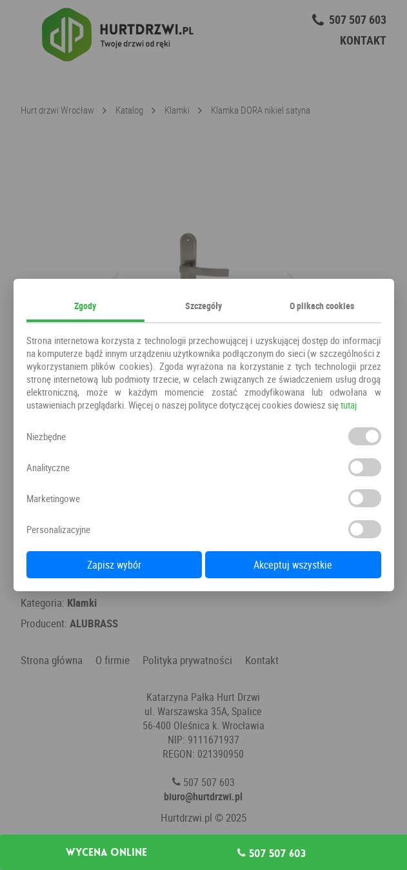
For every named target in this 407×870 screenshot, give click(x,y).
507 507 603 (271, 853)
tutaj (349, 404)
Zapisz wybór (114, 565)
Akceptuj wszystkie (292, 565)
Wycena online (106, 852)
